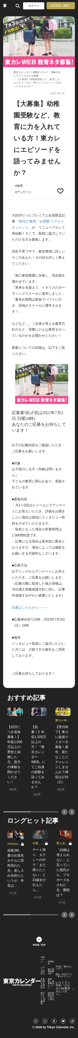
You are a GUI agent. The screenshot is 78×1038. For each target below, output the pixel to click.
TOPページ (43, 959)
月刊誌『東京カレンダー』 (64, 968)
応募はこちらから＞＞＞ (30, 607)
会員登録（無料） (61, 5)
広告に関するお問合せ (43, 983)
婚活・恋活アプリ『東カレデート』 (64, 975)
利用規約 (51, 963)
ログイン (33, 5)
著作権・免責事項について (51, 983)
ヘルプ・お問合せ (43, 970)
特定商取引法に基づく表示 (51, 996)
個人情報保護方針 (51, 971)
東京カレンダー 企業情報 (43, 998)
